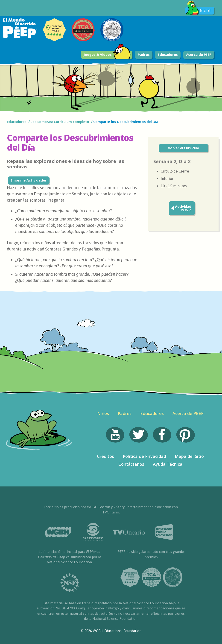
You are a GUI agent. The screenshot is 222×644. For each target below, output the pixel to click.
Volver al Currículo (183, 148)
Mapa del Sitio (189, 456)
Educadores (168, 54)
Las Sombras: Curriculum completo (60, 121)
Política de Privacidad (144, 456)
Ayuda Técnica (167, 464)
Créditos (105, 456)
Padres (143, 54)
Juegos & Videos (107, 55)
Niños (103, 413)
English (198, 11)
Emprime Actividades (29, 180)
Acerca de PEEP (199, 54)
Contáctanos (131, 464)
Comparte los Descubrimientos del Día (126, 121)
